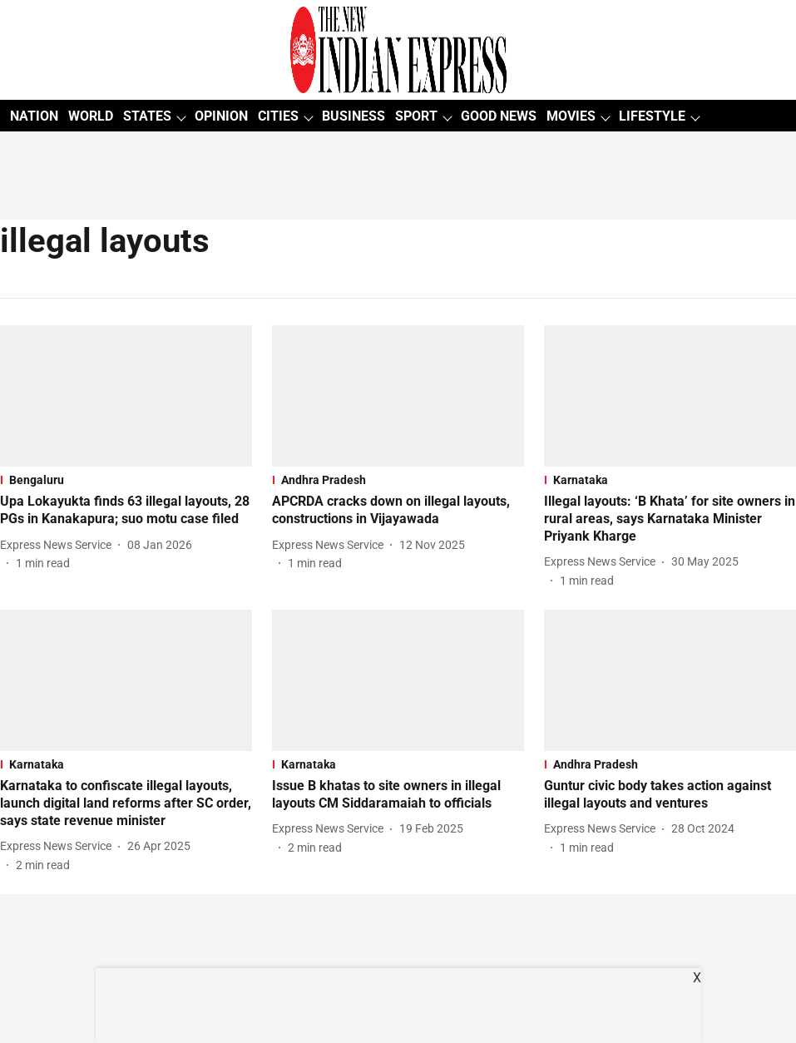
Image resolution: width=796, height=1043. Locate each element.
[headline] (126, 510)
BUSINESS (353, 116)
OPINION (221, 116)
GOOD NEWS (498, 116)
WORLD (90, 116)
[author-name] (59, 545)
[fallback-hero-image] (126, 396)
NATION (34, 116)
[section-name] (126, 480)
